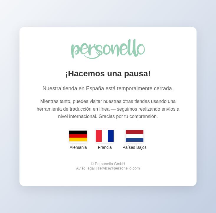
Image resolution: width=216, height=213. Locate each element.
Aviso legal (85, 168)
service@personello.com (119, 168)
